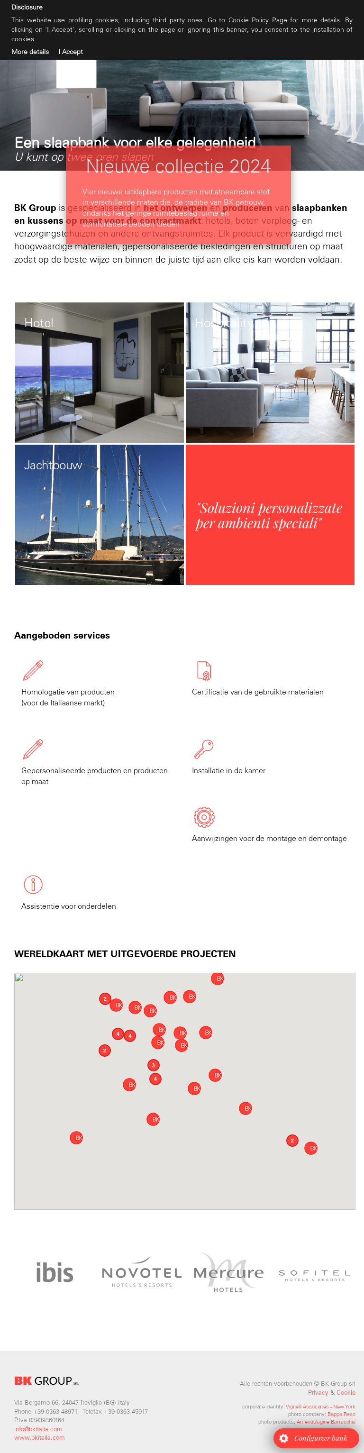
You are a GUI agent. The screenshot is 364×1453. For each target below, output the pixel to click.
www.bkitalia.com (39, 1437)
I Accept (70, 52)
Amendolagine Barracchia (326, 1421)
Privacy (318, 1392)
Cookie (346, 1392)
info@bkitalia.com (38, 1429)
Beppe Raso (341, 1414)
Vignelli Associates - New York (320, 1406)
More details (30, 52)
